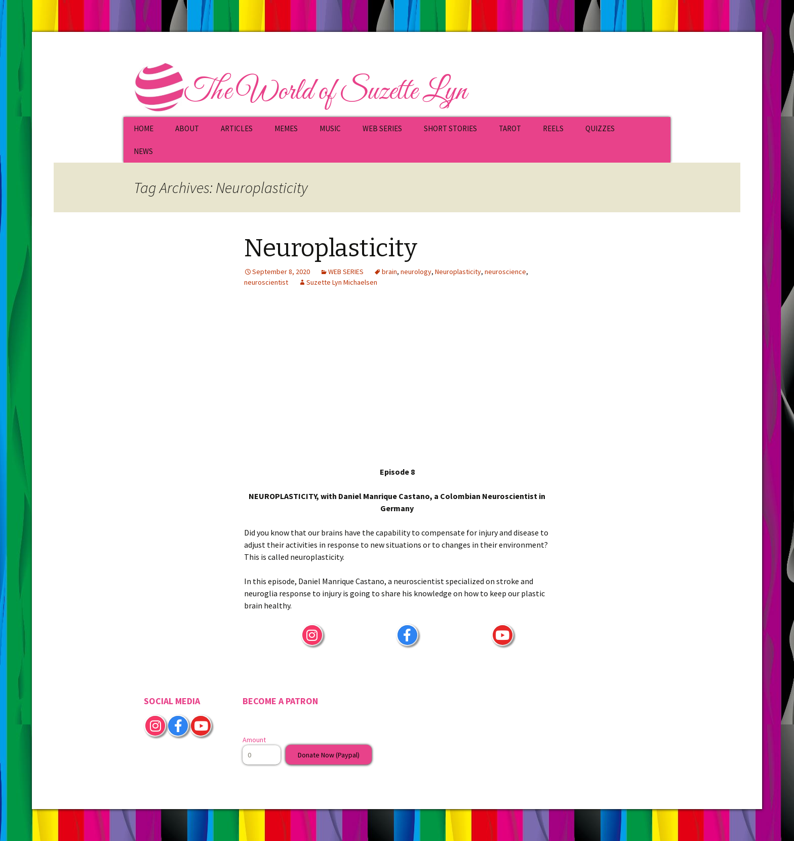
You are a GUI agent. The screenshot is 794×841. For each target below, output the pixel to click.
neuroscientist (266, 282)
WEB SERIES (382, 128)
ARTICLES (237, 128)
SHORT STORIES (450, 128)
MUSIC (330, 128)
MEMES (286, 128)
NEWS (143, 151)
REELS (553, 128)
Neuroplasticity (330, 248)
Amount (254, 739)
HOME (143, 128)
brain (389, 271)
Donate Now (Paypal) (329, 754)
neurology (416, 271)
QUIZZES (600, 128)
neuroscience (505, 271)
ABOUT (187, 128)
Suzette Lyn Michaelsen (341, 282)
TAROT (510, 128)
